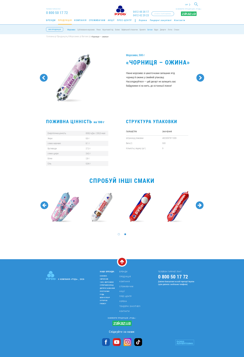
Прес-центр (124, 20)
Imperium (104, 279)
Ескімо (117, 29)
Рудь (102, 294)
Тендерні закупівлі (160, 20)
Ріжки (98, 29)
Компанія (80, 20)
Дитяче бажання (107, 288)
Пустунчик (105, 291)
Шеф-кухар (105, 298)
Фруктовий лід (107, 29)
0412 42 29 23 (141, 15)
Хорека (143, 20)
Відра (156, 29)
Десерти (163, 29)
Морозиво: (71, 29)
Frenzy (103, 304)
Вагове (149, 29)
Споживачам (97, 20)
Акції (111, 20)
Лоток (170, 29)
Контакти (179, 20)
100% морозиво (107, 282)
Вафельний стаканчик (130, 29)
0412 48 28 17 (141, 12)
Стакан (176, 29)
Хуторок (104, 300)
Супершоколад (106, 285)
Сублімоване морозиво (86, 29)
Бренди (51, 20)
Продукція (65, 20)
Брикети (143, 29)
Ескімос (103, 276)
